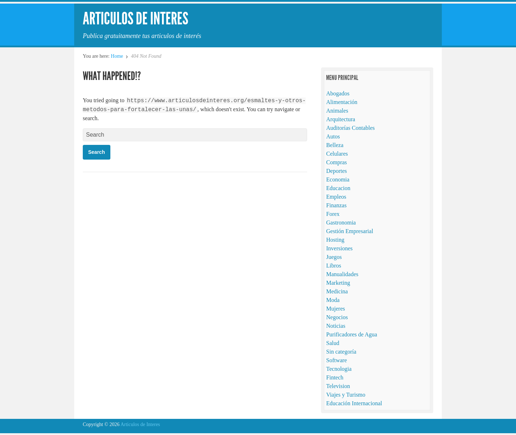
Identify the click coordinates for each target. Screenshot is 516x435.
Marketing (338, 283)
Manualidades (342, 274)
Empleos (336, 197)
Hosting (335, 240)
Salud (332, 343)
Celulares (337, 154)
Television (338, 386)
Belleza (334, 145)
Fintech (334, 377)
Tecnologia (339, 369)
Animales (337, 111)
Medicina (337, 291)
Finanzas (336, 205)
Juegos (334, 257)
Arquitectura (340, 119)
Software (336, 360)
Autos (333, 136)
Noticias (335, 326)
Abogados (337, 93)
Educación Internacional (354, 403)
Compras (336, 162)
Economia (337, 179)
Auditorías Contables (350, 128)
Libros (333, 266)
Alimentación (341, 102)
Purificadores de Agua (351, 334)
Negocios (337, 317)
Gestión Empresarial (349, 231)
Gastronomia (341, 222)
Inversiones (339, 248)
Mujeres (335, 309)
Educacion (338, 188)
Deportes (336, 171)
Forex (332, 214)
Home (117, 56)
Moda (332, 300)
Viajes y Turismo (345, 395)
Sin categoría (341, 352)
